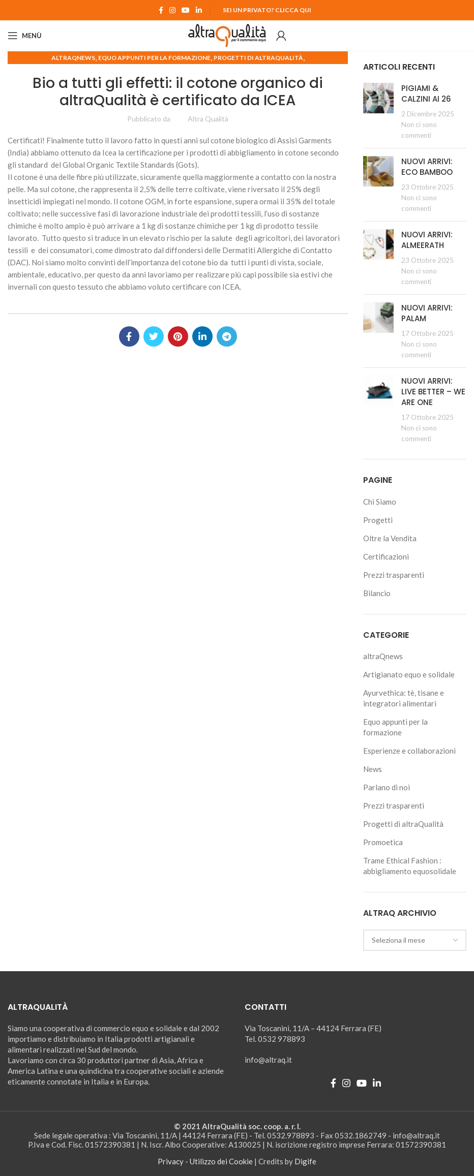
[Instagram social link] (172, 10)
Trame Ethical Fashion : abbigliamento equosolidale (409, 866)
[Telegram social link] (227, 336)
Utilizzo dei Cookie (221, 1161)
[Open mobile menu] (25, 35)
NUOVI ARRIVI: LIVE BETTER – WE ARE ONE (433, 392)
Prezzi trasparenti (393, 574)
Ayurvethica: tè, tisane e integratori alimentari (403, 698)
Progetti (378, 519)
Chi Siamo (379, 501)
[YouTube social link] (186, 10)
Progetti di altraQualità (258, 57)
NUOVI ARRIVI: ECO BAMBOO (427, 166)
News (372, 768)
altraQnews (73, 57)
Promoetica (383, 842)
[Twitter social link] (153, 336)
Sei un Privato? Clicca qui (267, 10)
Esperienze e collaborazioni (409, 750)
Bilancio (377, 593)
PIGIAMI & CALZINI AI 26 (426, 93)
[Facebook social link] (161, 10)
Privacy (171, 1161)
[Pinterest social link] (178, 336)
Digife (305, 1161)
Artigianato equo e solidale (409, 674)
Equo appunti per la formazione (154, 57)
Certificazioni (386, 556)
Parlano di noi (386, 787)
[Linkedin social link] (199, 10)
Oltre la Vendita (390, 538)
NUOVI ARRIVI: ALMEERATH (427, 240)
